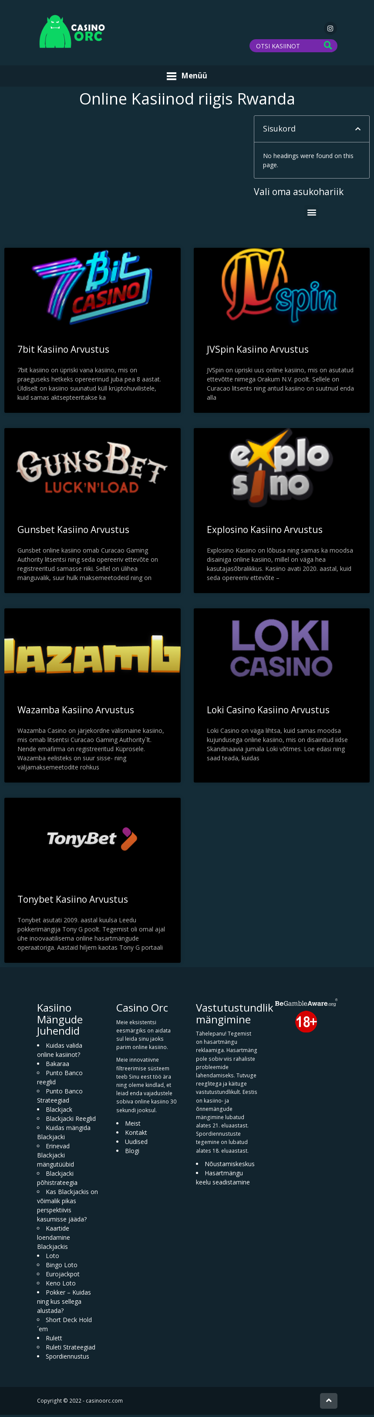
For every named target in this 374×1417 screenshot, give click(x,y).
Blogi (132, 1153)
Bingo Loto (61, 1267)
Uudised (136, 1144)
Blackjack (59, 1112)
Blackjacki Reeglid (71, 1121)
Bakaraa (57, 1066)
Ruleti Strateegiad (70, 1350)
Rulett (54, 1340)
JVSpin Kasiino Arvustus (258, 352)
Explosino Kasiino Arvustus (265, 532)
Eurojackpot (63, 1276)
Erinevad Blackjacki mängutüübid (55, 1157)
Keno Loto (61, 1286)
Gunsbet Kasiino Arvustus (73, 532)
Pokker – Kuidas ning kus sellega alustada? (64, 1304)
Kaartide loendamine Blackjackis (53, 1240)
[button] (358, 131)
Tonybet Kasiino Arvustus (72, 902)
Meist (133, 1126)
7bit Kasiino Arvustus (63, 352)
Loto (52, 1258)
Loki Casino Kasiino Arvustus (268, 712)
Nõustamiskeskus (230, 1166)
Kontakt (136, 1135)
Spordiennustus (67, 1359)
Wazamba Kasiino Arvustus (75, 712)
